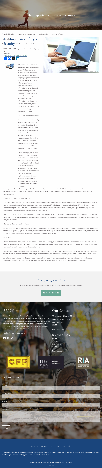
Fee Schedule (43, 34)
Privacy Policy (66, 446)
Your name (13, 385)
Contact (4, 49)
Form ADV (34, 446)
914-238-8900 (59, 329)
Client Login (6, 53)
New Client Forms (57, 34)
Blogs (3, 44)
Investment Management (26, 34)
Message (12, 409)
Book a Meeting (51, 293)
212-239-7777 (59, 351)
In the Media (30, 44)
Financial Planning (8, 34)
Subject (11, 401)
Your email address (16, 393)
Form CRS (43, 446)
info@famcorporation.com (15, 333)
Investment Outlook (16, 44)
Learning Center (7, 39)
